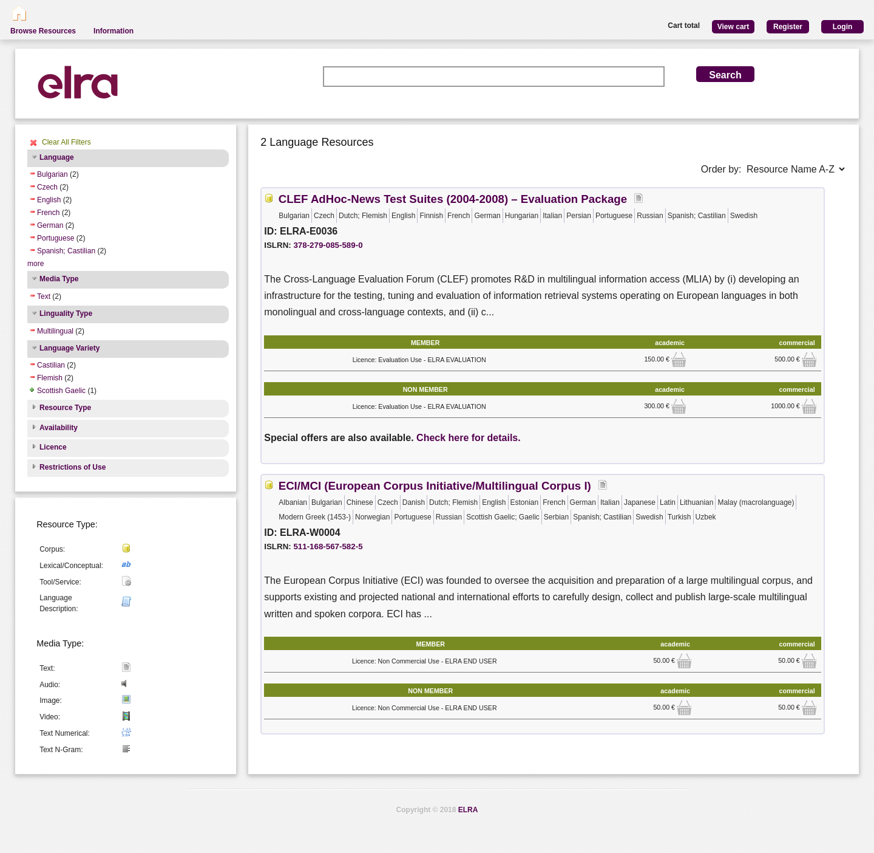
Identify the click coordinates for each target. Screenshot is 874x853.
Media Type (58, 279)
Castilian (51, 365)
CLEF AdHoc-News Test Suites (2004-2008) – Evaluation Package (453, 199)
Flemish (50, 378)
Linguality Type (65, 313)
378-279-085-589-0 (327, 245)
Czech (47, 187)
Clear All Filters (66, 142)
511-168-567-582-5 (327, 546)
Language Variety (69, 348)
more (35, 263)
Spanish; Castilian (66, 251)
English (49, 200)
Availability (58, 427)
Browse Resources (43, 31)
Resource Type (65, 407)
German (50, 225)
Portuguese (55, 238)
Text (43, 296)
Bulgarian (52, 174)
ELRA (468, 810)
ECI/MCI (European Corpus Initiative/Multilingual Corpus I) (435, 485)
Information (113, 31)
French (48, 212)
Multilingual (55, 331)
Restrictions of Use (72, 467)
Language (56, 157)
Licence (53, 447)
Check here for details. (468, 438)
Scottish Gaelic (61, 390)
